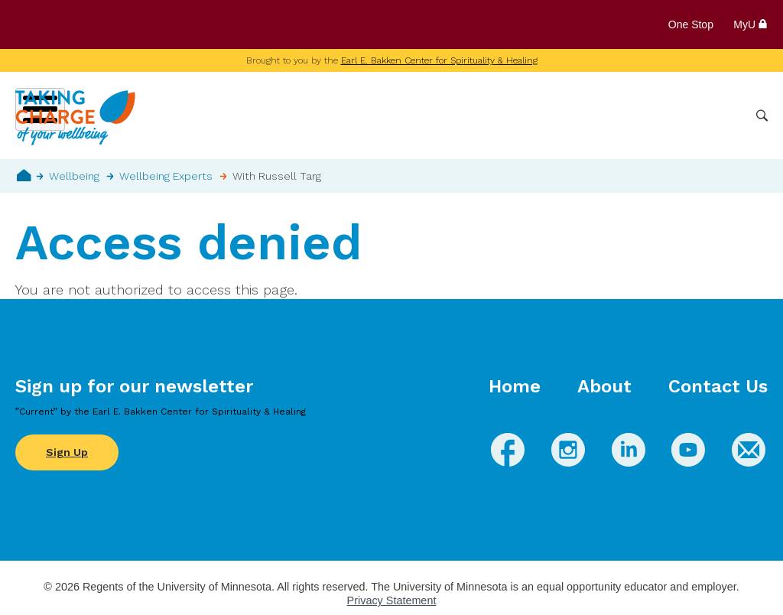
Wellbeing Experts (166, 176)
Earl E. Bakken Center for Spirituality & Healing (439, 60)
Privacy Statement (392, 600)
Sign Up (67, 452)
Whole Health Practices (550, 115)
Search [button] (762, 115)
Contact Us (718, 386)
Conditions (438, 115)
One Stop (690, 24)
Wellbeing (363, 115)
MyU (750, 24)
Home (24, 175)
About (604, 386)
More (724, 115)
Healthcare (662, 115)
